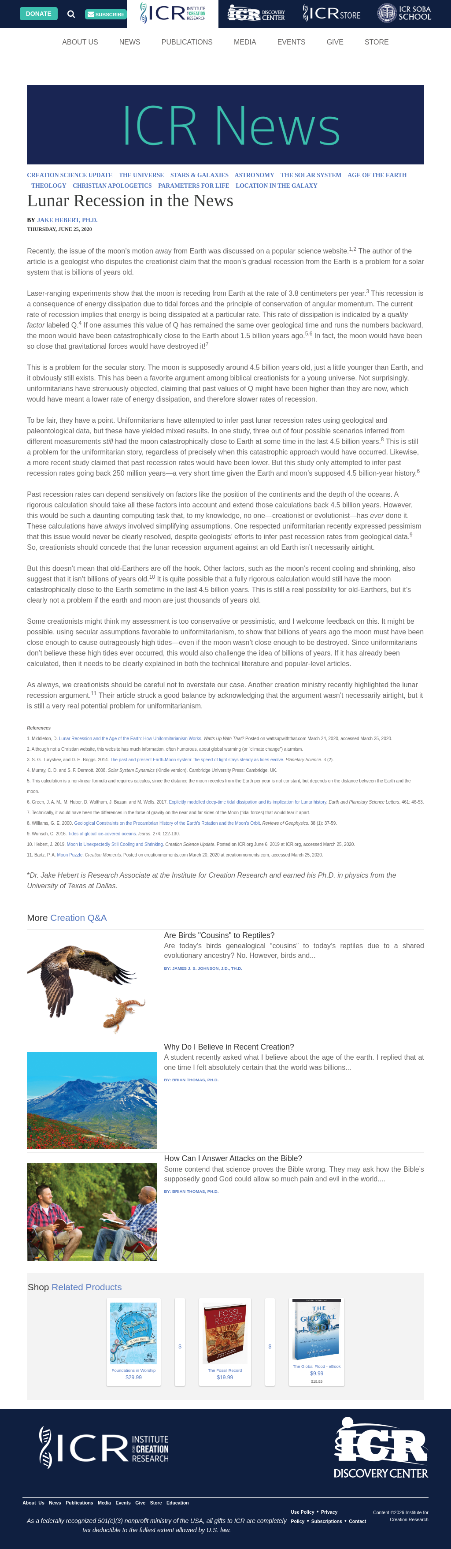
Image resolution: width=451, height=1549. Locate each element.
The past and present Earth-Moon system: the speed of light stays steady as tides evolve (196, 759)
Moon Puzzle (69, 855)
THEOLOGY (48, 185)
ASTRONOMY (254, 175)
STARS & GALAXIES (199, 175)
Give (335, 42)
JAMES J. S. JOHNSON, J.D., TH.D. (207, 968)
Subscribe (106, 14)
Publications (187, 42)
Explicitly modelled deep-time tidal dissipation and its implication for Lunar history (247, 802)
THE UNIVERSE (141, 175)
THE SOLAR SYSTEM (311, 175)
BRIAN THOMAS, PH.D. (195, 1079)
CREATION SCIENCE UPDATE (69, 175)
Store (377, 42)
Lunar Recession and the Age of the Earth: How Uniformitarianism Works (130, 738)
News (129, 42)
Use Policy (302, 1512)
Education (177, 1502)
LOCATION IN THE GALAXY (277, 185)
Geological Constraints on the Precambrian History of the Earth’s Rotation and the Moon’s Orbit (167, 823)
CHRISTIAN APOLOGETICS (112, 185)
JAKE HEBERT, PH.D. (67, 220)
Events (291, 42)
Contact (357, 1521)
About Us (80, 42)
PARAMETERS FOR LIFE (193, 185)
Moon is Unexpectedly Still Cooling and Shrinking (115, 844)
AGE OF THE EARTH (377, 175)
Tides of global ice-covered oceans (102, 833)
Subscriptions (326, 1521)
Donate (39, 13)
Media (245, 42)
